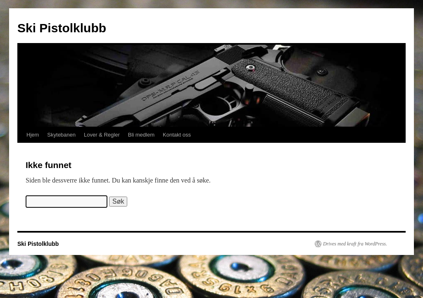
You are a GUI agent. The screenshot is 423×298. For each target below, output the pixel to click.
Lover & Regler (102, 135)
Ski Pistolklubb (61, 28)
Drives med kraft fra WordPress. (355, 244)
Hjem (32, 135)
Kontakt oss (177, 135)
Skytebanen (61, 135)
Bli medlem (141, 135)
